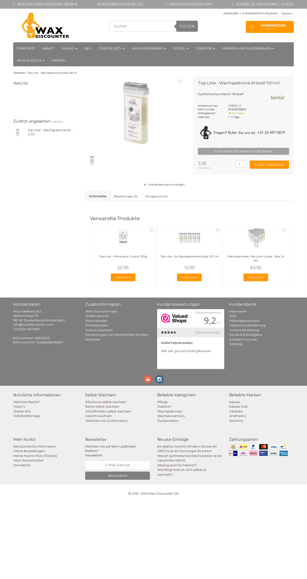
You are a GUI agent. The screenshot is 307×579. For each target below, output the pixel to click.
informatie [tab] (97, 196)
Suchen (187, 26)
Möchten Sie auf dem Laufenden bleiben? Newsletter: (110, 527)
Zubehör (205, 48)
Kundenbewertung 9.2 (120, 4)
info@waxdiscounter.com (33, 401)
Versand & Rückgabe (245, 411)
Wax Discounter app (191, 4)
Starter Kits (22, 487)
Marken (58, 60)
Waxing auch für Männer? (176, 541)
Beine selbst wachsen (102, 483)
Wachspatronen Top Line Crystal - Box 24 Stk (255, 335)
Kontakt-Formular (243, 415)
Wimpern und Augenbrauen (248, 48)
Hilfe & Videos (31, 60)
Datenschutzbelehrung (247, 402)
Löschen (57, 121)
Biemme (236, 497)
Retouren (92, 415)
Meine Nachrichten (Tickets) (35, 532)
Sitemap (236, 420)
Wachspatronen (169, 487)
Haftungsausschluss (244, 397)
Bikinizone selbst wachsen (105, 478)
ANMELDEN (231, 13)
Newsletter (22, 541)
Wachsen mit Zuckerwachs (106, 497)
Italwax (234, 478)
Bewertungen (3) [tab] (126, 196)
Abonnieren (117, 552)
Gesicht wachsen (98, 492)
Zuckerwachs (167, 497)
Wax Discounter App (101, 387)
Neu (87, 48)
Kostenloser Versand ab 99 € (47, 4)
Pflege (180, 48)
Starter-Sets (111, 48)
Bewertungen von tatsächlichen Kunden (116, 411)
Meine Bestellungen (29, 527)
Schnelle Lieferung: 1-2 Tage (265, 4)
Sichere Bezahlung (244, 406)
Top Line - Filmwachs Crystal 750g (123, 333)
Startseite (26, 48)
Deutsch (287, 13)
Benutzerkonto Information (34, 522)
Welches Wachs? (26, 478)
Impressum (238, 387)
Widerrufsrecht (97, 392)
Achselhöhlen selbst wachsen (108, 487)
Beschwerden (96, 397)
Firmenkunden (96, 402)
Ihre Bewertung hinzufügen (164, 184)
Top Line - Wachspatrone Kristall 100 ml (52, 73)
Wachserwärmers (171, 492)
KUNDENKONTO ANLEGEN (259, 13)
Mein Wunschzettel (28, 537)
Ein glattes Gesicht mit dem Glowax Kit (187, 522)
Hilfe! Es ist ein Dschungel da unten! (184, 527)
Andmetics (237, 492)
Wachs (69, 48)
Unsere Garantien (98, 406)
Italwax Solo (238, 483)
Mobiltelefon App (27, 492)
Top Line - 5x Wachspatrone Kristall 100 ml (189, 333)
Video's (19, 483)
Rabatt (48, 48)
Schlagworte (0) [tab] (156, 196)
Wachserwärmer (149, 48)
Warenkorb (123, 353)
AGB (232, 392)
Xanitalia (235, 487)
